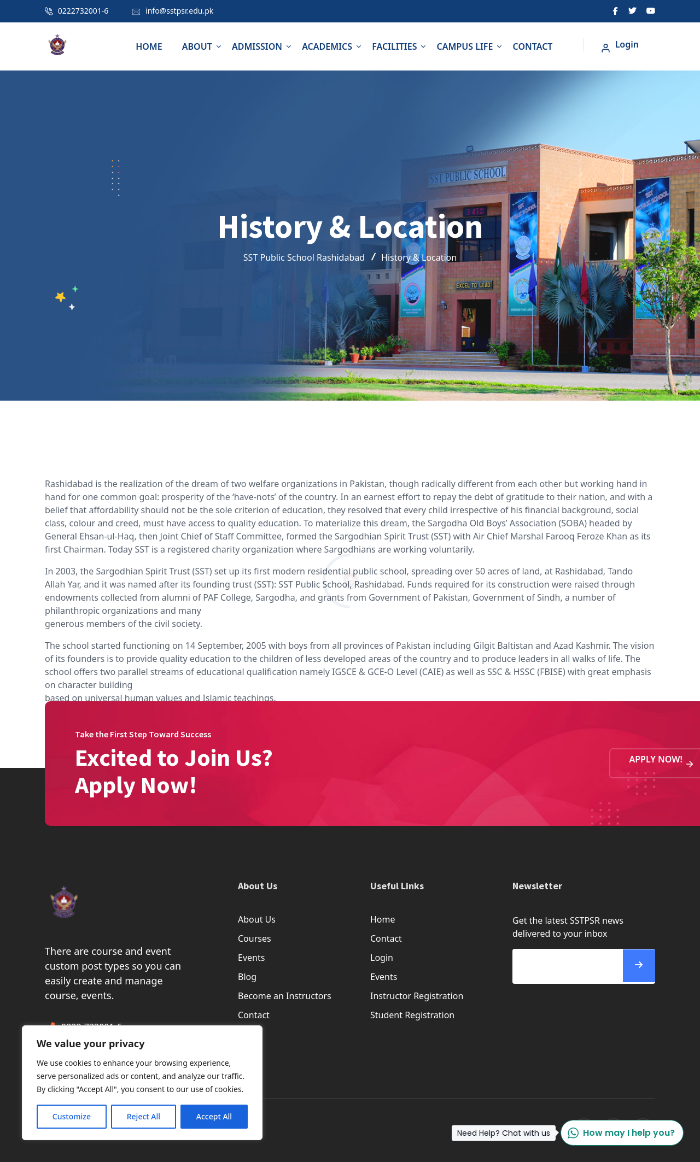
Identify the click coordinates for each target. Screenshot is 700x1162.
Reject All (143, 1116)
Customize (71, 1116)
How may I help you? (618, 1132)
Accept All (214, 1116)
